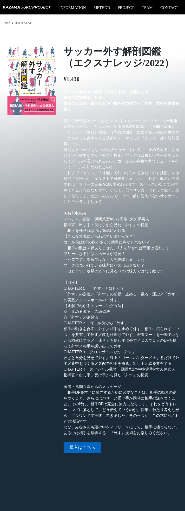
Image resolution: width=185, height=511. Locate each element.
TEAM (147, 8)
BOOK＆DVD (23, 23)
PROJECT (126, 8)
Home (6, 23)
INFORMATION (72, 8)
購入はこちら (82, 447)
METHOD (101, 8)
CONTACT (169, 8)
